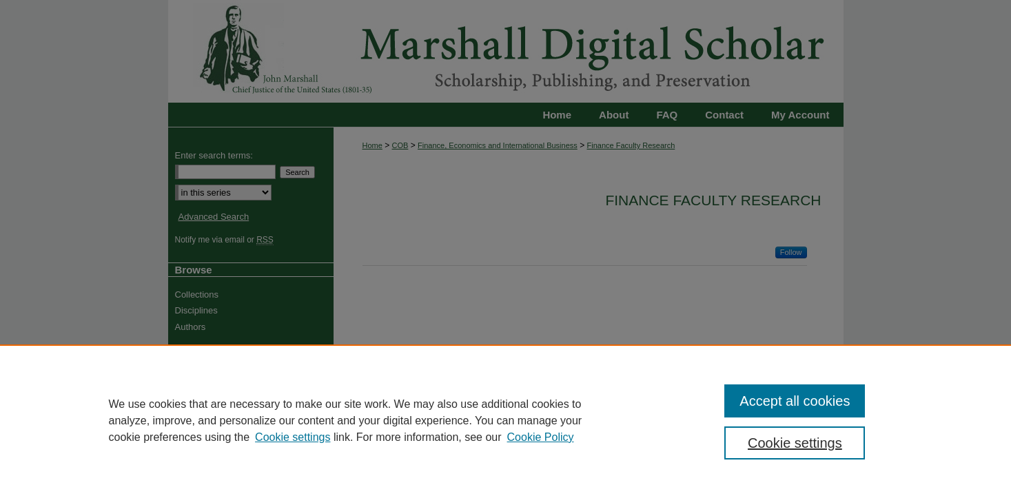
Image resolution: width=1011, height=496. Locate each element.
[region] (505, 420)
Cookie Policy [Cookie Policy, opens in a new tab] (540, 437)
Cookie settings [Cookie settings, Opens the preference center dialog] (795, 443)
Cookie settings (292, 437)
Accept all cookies (794, 401)
